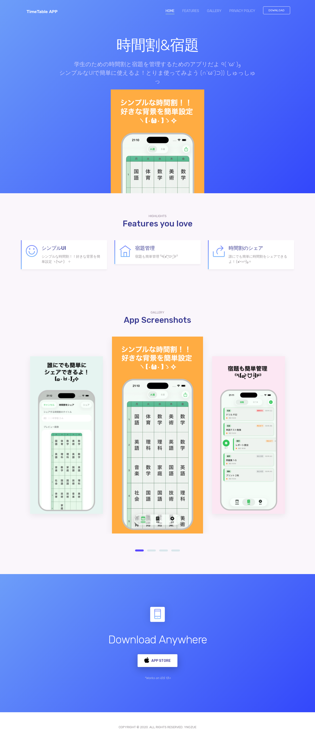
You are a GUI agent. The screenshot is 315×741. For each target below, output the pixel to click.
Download (276, 10)
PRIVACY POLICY (242, 11)
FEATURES (190, 11)
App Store (157, 659)
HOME (172, 10)
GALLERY (214, 11)
